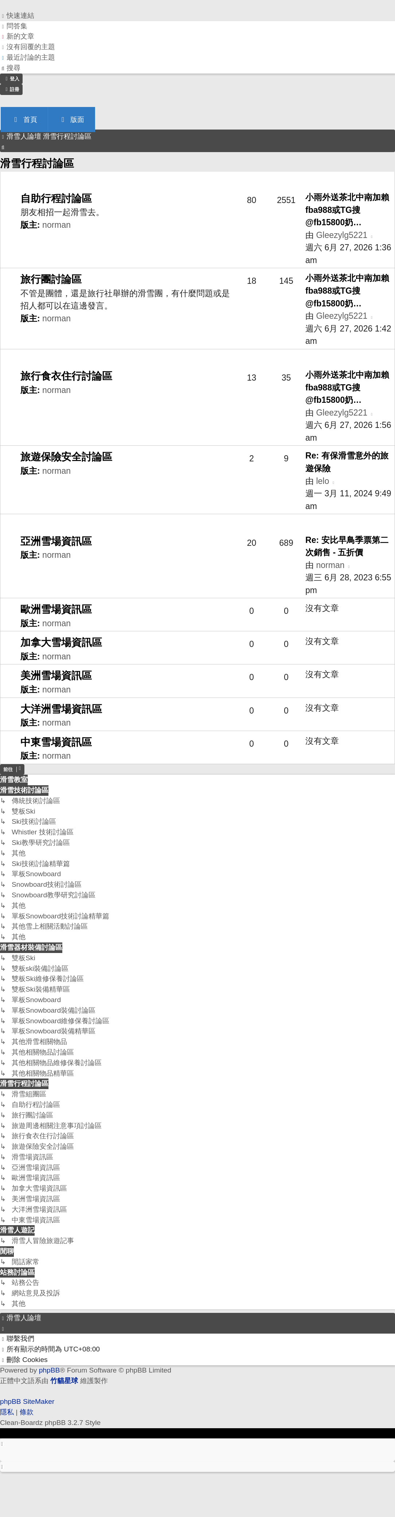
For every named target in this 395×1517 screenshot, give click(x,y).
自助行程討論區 (56, 198)
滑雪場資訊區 (29, 523)
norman (56, 225)
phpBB (49, 1370)
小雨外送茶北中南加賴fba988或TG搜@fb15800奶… (347, 209)
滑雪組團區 (25, 181)
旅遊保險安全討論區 (66, 456)
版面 (71, 119)
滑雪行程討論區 (37, 163)
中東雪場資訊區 (56, 742)
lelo (322, 481)
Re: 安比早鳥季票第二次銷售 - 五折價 (346, 546)
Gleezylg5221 (341, 235)
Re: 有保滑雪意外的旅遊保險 (346, 462)
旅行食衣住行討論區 (66, 376)
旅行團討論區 (51, 279)
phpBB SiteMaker (27, 1401)
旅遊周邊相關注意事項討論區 (58, 358)
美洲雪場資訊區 (56, 675)
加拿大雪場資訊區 (61, 642)
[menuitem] (13, 26)
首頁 (24, 119)
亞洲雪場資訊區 (56, 541)
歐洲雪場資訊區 (56, 609)
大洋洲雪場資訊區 (61, 709)
